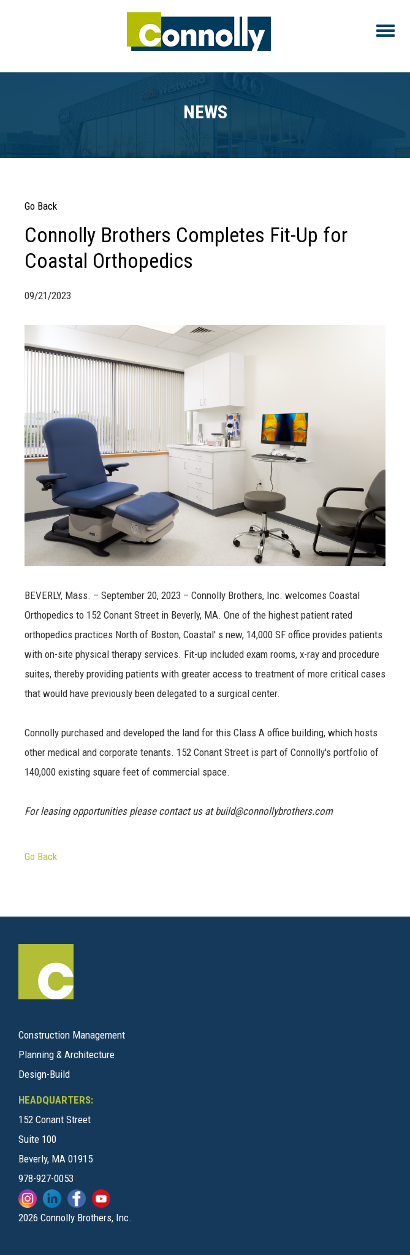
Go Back (41, 206)
